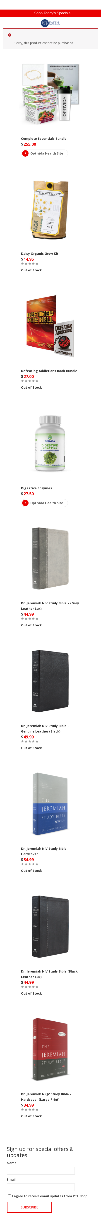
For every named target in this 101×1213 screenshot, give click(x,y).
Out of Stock (31, 270)
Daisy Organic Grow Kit (39, 253)
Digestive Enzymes (36, 488)
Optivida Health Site (42, 153)
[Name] (41, 1171)
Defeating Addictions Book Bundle (49, 371)
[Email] (41, 1187)
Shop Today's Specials (52, 13)
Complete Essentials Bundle (44, 138)
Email (11, 1179)
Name (11, 1163)
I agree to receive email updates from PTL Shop (49, 1196)
